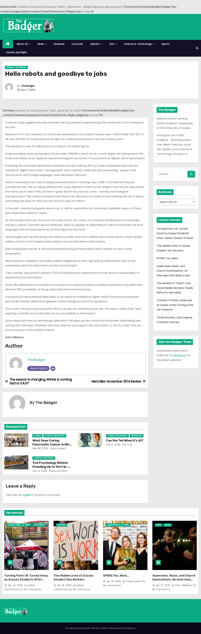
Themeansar (128, 628)
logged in (28, 495)
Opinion (96, 44)
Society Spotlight (16, 52)
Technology (136, 435)
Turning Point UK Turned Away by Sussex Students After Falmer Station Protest (175, 233)
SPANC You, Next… (168, 258)
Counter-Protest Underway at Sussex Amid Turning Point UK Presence (175, 305)
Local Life (77, 44)
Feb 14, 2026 (39, 471)
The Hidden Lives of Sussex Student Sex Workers (73, 577)
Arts (113, 44)
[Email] (52, 368)
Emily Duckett (58, 448)
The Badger (28, 86)
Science (37, 435)
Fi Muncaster (132, 581)
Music (167, 525)
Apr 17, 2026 (163, 585)
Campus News (14, 525)
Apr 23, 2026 (16, 585)
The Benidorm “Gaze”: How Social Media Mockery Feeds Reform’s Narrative (175, 287)
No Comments (33, 589)
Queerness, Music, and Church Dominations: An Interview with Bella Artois (173, 270)
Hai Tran (127, 444)
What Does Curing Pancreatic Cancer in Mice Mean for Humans (51, 444)
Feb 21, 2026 (113, 444)
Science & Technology (139, 44)
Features (59, 44)
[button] (197, 48)
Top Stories (39, 525)
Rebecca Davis (57, 471)
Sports (165, 44)
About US (23, 44)
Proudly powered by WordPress (82, 628)
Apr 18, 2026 (64, 585)
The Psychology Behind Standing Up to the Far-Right (50, 467)
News (42, 44)
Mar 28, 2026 (40, 448)
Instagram (179, 355)
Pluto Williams (182, 585)
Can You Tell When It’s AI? (125, 440)
